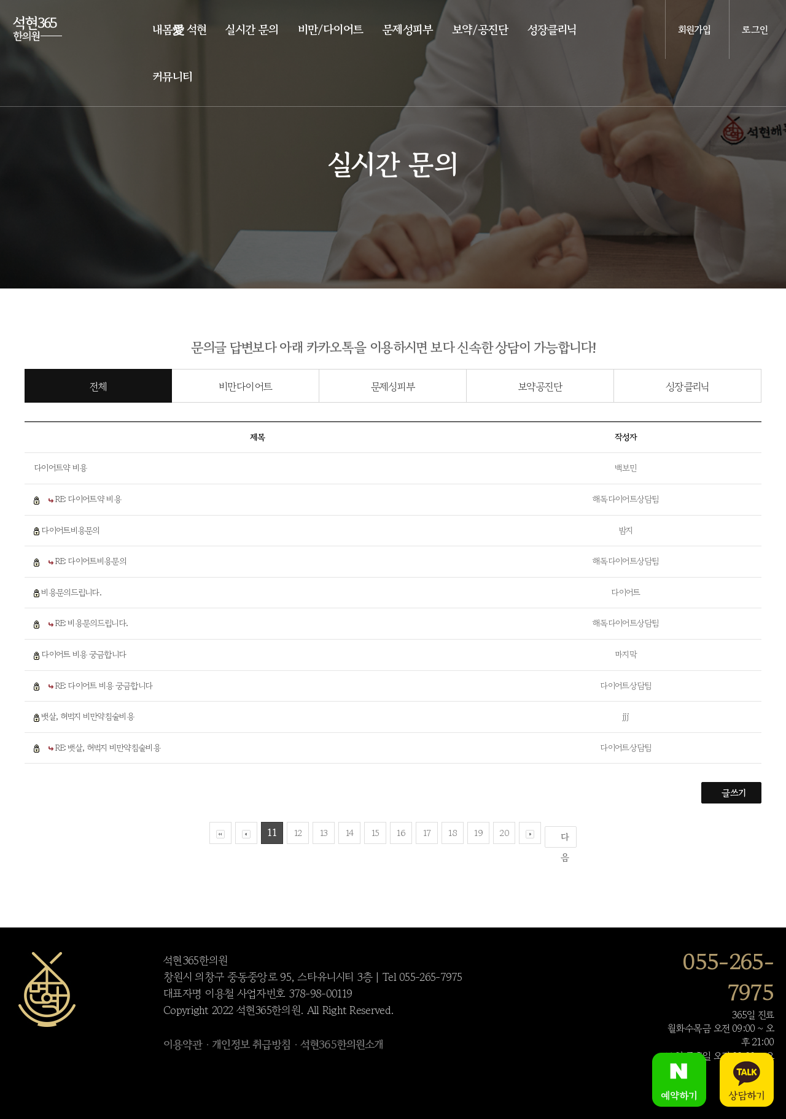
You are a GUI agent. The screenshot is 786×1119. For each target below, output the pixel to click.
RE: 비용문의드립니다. (91, 623)
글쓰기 (733, 792)
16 (401, 832)
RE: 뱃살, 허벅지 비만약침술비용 (107, 747)
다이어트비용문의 (70, 530)
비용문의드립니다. (71, 592)
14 (350, 832)
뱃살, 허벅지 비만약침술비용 (87, 716)
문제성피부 (392, 386)
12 (298, 832)
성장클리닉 (688, 386)
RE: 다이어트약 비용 (88, 499)
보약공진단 (540, 386)
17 (427, 832)
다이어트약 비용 (60, 468)
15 (375, 832)
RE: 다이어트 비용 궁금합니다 (103, 686)
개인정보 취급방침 (251, 1044)
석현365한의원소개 (341, 1044)
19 (478, 832)
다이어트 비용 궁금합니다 (83, 654)
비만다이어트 (245, 386)
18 (452, 832)
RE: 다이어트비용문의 (90, 561)
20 (504, 832)
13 (324, 832)
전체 (98, 386)
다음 (565, 839)
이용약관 (182, 1044)
